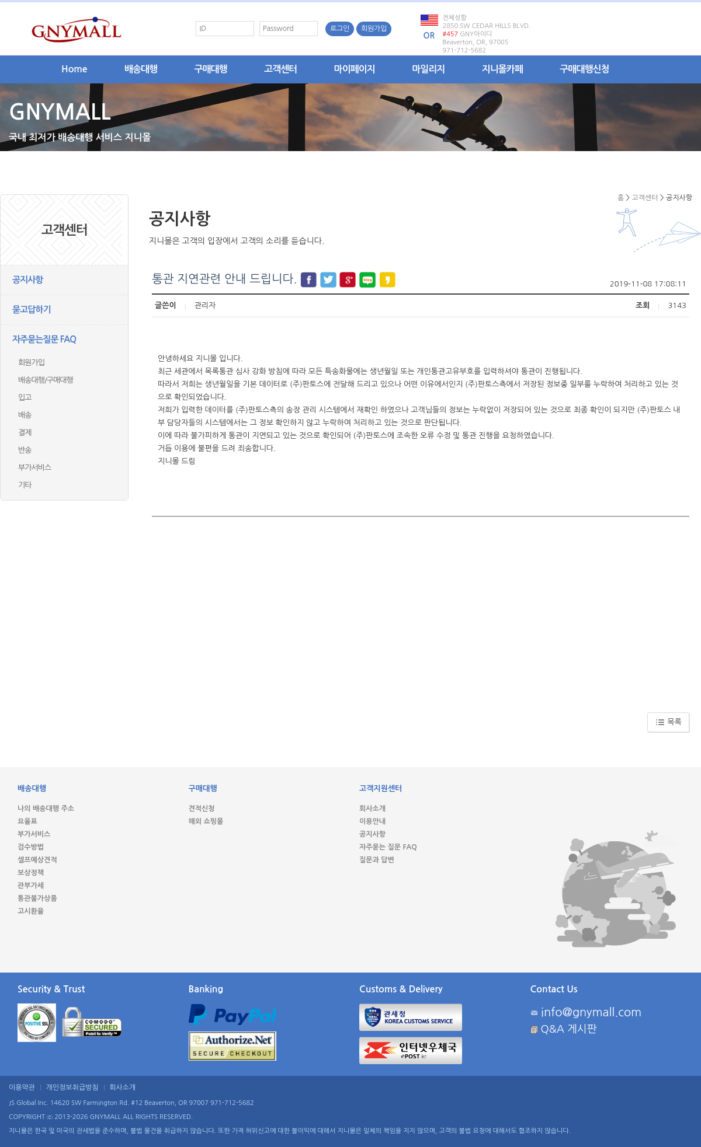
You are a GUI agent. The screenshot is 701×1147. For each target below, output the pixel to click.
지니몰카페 (502, 69)
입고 (24, 397)
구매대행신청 (584, 69)
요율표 (27, 821)
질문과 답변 (376, 859)
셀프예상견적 (37, 859)
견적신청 (202, 808)
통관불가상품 (37, 898)
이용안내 (372, 821)
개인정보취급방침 (72, 1087)
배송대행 (140, 69)
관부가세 (31, 885)
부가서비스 (34, 467)
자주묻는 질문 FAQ (388, 847)
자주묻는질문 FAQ (44, 339)
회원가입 (374, 28)
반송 (24, 450)
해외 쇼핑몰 (206, 821)
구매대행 (211, 69)
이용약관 (22, 1087)
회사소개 (372, 808)
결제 (24, 432)
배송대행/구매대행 (45, 380)
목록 (668, 722)
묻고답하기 (31, 309)
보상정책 (31, 872)
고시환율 (31, 911)
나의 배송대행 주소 (46, 808)
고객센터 (280, 69)
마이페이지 (354, 69)
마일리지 (428, 69)
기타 (24, 485)
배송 (24, 415)
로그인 (339, 28)
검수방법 (31, 847)
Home (74, 69)
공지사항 (27, 279)
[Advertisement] (420, 610)
